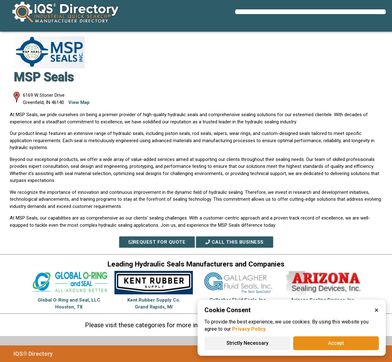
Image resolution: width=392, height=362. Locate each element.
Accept (336, 343)
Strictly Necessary (247, 343)
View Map (79, 102)
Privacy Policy (249, 329)
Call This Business (234, 242)
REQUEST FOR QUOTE (157, 242)
